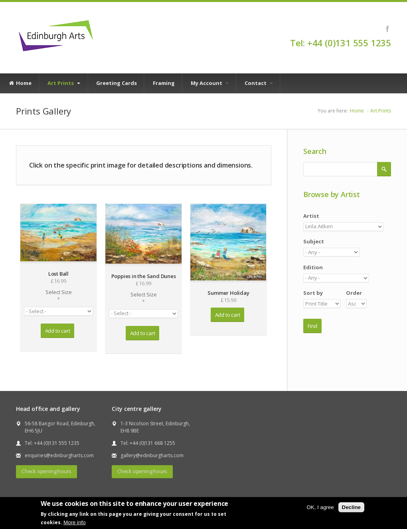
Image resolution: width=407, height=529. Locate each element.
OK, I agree (320, 507)
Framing (164, 83)
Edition (313, 267)
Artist (311, 215)
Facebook (387, 29)
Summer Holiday (228, 292)
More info (74, 522)
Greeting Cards (116, 83)
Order (354, 292)
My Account (210, 83)
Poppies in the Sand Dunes (143, 276)
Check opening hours (46, 471)
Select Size (58, 295)
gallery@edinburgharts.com (152, 455)
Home (20, 83)
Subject (313, 241)
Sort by (313, 292)
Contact (259, 83)
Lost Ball (58, 273)
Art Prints (63, 83)
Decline (351, 507)
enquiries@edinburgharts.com (59, 455)
